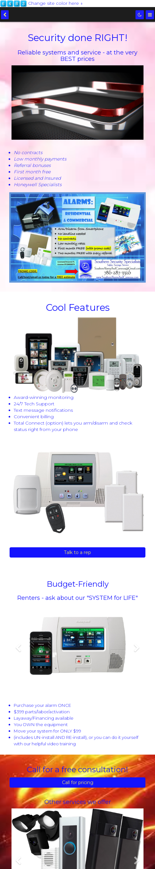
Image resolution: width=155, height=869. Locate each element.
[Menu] (150, 14)
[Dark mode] (140, 14)
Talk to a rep (77, 552)
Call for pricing (77, 782)
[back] (5, 14)
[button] (18, 667)
